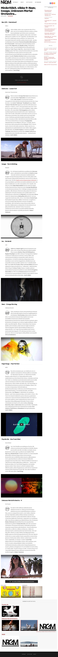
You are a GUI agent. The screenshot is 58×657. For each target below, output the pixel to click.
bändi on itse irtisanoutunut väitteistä (26, 180)
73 (7, 372)
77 (7, 509)
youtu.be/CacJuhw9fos (21, 82)
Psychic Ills (5, 604)
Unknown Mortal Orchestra (9, 618)
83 (7, 172)
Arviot (22, 2)
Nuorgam (10, 16)
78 (7, 31)
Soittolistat (29, 2)
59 (7, 447)
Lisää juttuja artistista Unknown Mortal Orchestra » (46, 631)
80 (7, 250)
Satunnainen (38, 2)
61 (7, 97)
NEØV (3, 634)
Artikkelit (15, 2)
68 (7, 313)
